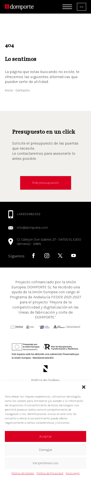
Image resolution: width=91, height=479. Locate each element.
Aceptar (45, 436)
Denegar (45, 449)
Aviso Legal (73, 473)
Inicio (9, 90)
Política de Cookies (22, 473)
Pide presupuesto (45, 183)
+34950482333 (28, 214)
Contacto (23, 90)
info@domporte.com (32, 228)
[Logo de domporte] (19, 6)
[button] (83, 387)
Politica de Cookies (45, 380)
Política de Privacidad (50, 473)
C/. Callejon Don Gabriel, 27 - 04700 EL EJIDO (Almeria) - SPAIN (49, 241)
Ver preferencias (45, 463)
